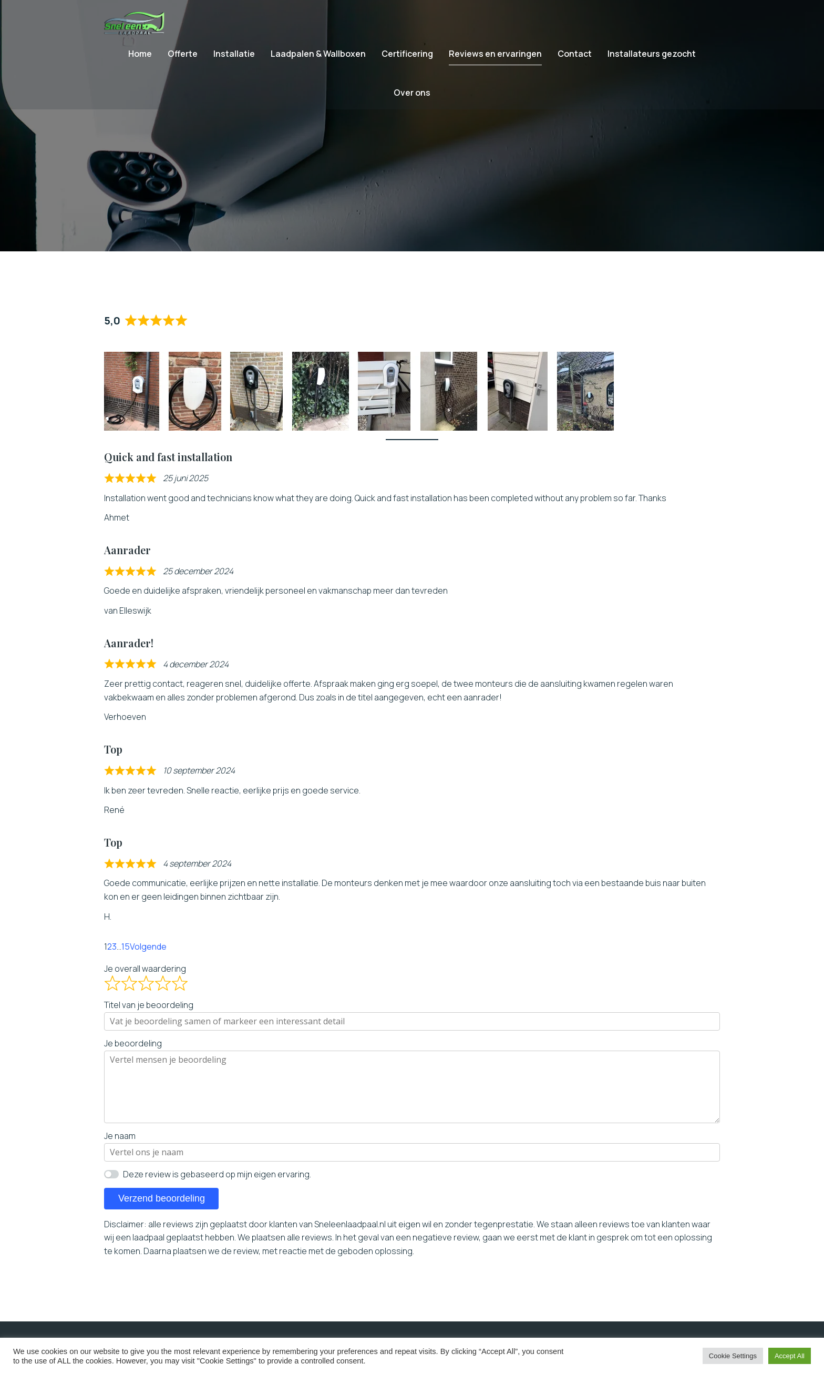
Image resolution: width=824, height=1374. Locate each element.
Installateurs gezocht (651, 59)
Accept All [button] (790, 1356)
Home (140, 59)
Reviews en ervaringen (495, 59)
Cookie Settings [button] (733, 1356)
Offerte (183, 59)
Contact (575, 59)
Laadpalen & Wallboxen (318, 59)
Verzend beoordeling (161, 1209)
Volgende (148, 957)
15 (125, 957)
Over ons (412, 98)
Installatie (234, 59)
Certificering (407, 59)
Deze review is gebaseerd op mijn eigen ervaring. (217, 1184)
